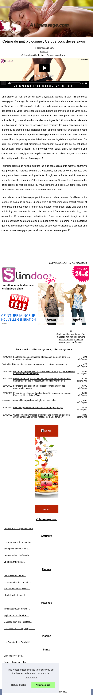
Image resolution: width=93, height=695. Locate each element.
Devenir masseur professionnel (18, 528)
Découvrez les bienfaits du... (17, 555)
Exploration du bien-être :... (16, 615)
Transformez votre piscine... (17, 588)
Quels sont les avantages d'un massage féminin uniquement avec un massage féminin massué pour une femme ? (70, 338)
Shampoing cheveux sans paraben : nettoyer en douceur (40, 364)
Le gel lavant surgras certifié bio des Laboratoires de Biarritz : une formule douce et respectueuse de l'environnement (42, 380)
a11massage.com (45, 48)
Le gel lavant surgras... (14, 562)
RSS (65, 692)
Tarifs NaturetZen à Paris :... (17, 609)
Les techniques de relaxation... (18, 542)
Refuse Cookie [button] (18, 685)
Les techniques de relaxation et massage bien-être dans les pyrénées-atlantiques (41, 358)
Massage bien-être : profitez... (18, 622)
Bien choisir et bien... (14, 656)
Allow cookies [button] (43, 685)
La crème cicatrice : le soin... (17, 582)
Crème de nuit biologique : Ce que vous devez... (44, 55)
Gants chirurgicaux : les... (16, 662)
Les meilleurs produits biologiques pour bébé (34, 400)
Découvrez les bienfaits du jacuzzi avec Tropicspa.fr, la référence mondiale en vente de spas (44, 372)
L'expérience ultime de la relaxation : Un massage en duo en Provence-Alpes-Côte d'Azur (41, 394)
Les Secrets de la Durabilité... (18, 642)
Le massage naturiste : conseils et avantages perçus (38, 408)
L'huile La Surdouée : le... (16, 595)
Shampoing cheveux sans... (17, 549)
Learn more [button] (31, 677)
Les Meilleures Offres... (15, 575)
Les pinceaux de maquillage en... (19, 628)
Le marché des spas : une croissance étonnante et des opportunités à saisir (39, 387)
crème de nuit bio (17, 96)
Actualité (44, 51)
